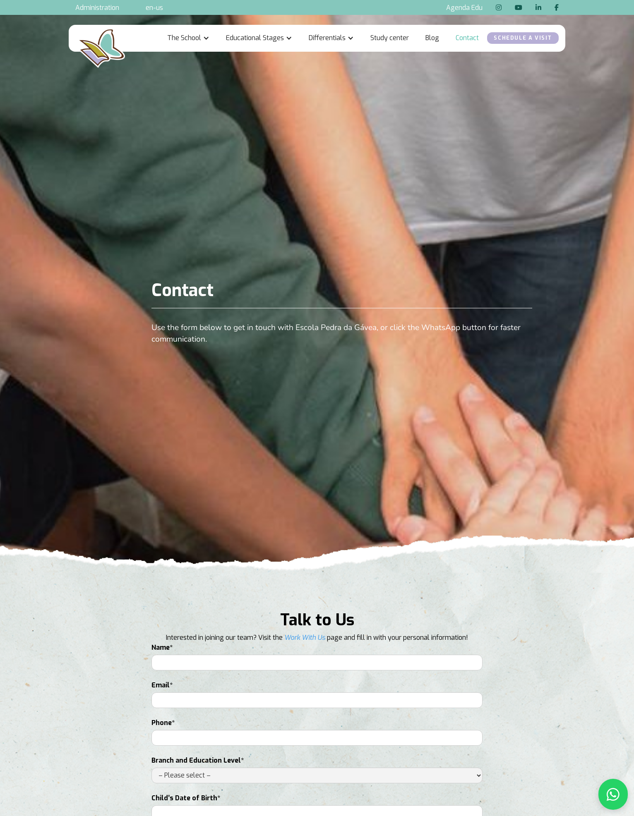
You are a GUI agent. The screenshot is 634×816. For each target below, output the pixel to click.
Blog (432, 38)
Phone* (163, 722)
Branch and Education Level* (197, 760)
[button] (188, 38)
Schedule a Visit (523, 37)
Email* (162, 685)
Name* (162, 647)
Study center (389, 38)
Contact (467, 38)
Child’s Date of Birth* (185, 798)
